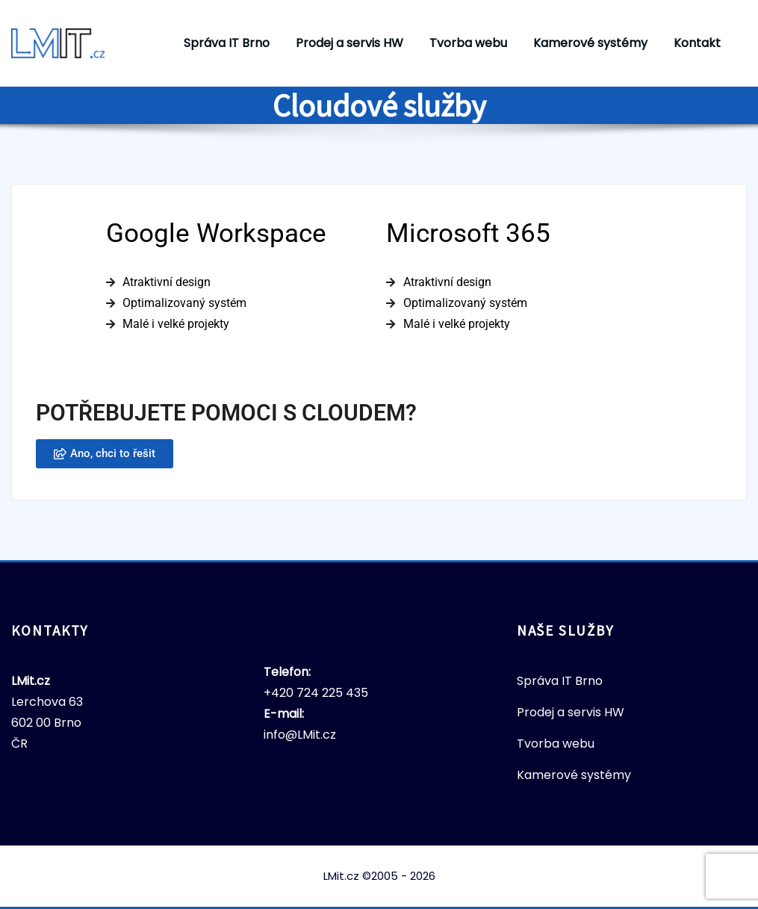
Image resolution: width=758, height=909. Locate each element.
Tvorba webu (468, 43)
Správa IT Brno (227, 43)
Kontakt (697, 43)
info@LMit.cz (300, 734)
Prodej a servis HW (349, 43)
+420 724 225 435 (316, 692)
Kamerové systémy (590, 43)
